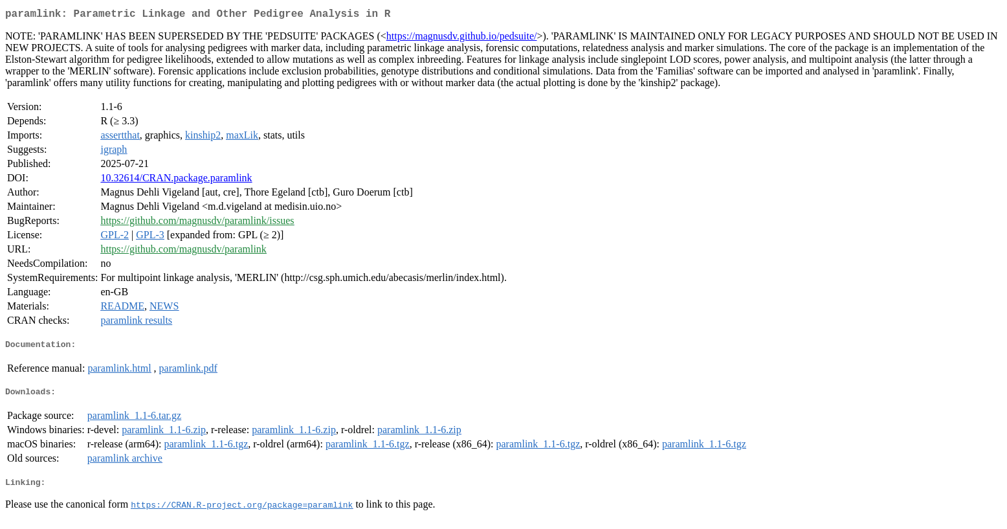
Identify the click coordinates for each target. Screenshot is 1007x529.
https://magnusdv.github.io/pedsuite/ (461, 38)
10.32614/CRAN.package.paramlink (176, 180)
